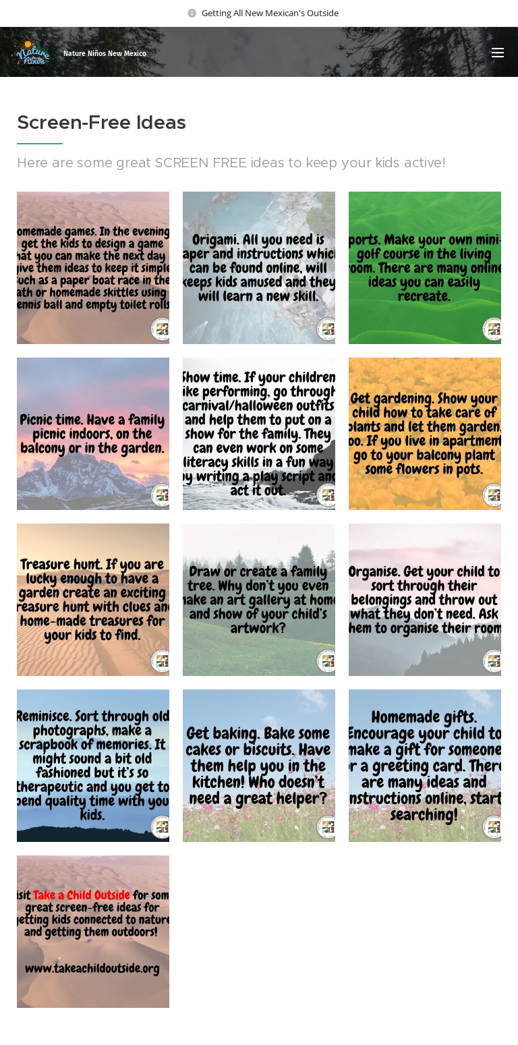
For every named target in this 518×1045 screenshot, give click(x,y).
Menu (498, 52)
